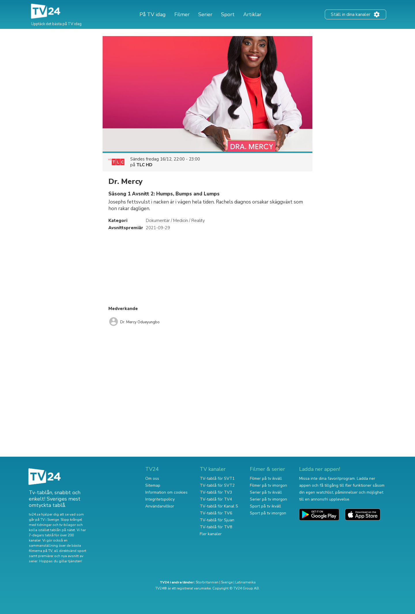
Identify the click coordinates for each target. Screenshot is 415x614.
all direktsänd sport (70, 550)
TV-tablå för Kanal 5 (219, 506)
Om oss (152, 478)
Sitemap (152, 485)
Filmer (182, 14)
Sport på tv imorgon (268, 513)
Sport (228, 14)
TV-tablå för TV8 (216, 527)
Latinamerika (245, 582)
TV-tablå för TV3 (216, 492)
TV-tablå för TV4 (216, 499)
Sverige (227, 582)
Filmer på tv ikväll (266, 478)
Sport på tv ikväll (265, 506)
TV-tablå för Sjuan (217, 520)
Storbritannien (207, 582)
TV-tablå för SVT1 (217, 478)
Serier (205, 14)
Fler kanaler (211, 534)
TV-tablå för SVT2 (217, 485)
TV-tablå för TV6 (216, 513)
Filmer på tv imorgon (268, 485)
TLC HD (144, 165)
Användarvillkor (159, 506)
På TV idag (152, 14)
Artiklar (252, 14)
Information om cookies (166, 492)
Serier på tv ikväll (266, 492)
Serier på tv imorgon (268, 499)
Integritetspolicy (160, 499)
